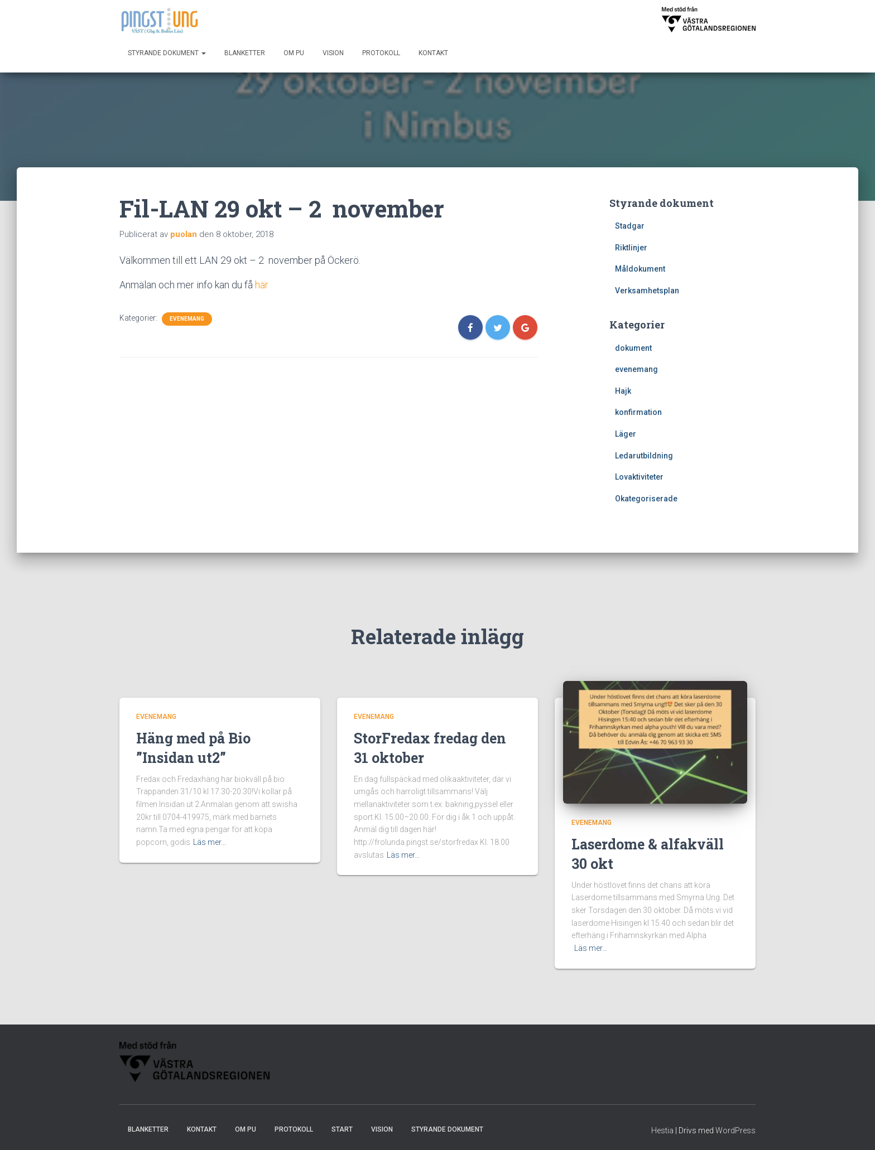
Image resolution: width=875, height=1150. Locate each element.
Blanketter (244, 53)
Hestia (662, 1130)
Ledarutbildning (644, 455)
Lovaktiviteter (639, 476)
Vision (333, 53)
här (261, 285)
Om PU (293, 53)
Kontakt (433, 53)
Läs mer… (209, 842)
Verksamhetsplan (647, 290)
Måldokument (640, 268)
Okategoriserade (646, 498)
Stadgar (630, 225)
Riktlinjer (631, 247)
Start (342, 1129)
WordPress (735, 1130)
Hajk (623, 390)
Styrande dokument (167, 53)
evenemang (187, 319)
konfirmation (638, 412)
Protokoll (381, 53)
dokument (633, 348)
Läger (625, 433)
